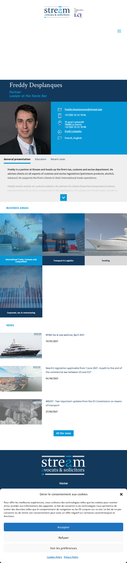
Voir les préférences (63, 548)
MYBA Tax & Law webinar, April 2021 (65, 334)
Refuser (63, 538)
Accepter (63, 527)
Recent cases (58, 159)
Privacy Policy (71, 557)
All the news (63, 433)
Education (40, 159)
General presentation (17, 159)
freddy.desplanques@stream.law (83, 109)
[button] (121, 494)
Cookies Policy (54, 557)
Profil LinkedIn (73, 131)
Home (63, 483)
